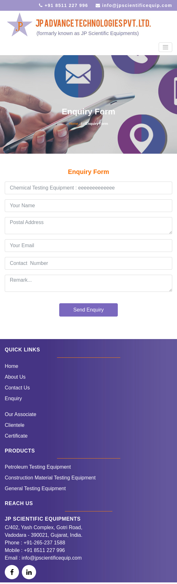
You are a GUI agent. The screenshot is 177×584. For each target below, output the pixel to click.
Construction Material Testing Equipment (50, 477)
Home (73, 123)
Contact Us (17, 387)
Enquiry (13, 398)
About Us (15, 377)
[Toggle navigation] (165, 47)
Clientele (14, 425)
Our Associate (20, 414)
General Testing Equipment (35, 488)
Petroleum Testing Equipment (38, 467)
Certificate (16, 436)
